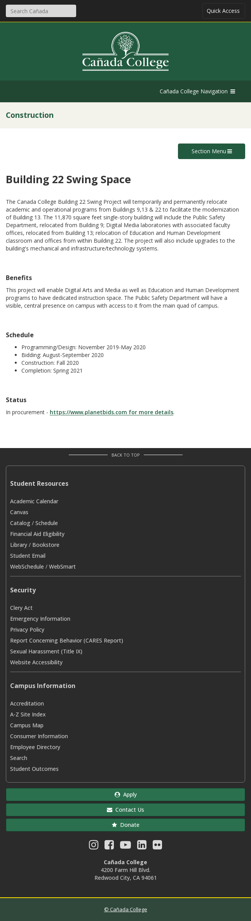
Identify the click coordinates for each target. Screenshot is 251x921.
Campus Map (27, 725)
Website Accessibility (36, 662)
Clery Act (21, 607)
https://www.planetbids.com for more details (111, 412)
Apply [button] (126, 794)
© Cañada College (125, 909)
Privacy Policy (27, 629)
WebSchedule (27, 566)
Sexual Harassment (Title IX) (46, 651)
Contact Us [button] (125, 809)
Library (18, 544)
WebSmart (62, 566)
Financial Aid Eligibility (37, 534)
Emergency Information (40, 618)
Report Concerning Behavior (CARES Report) (66, 640)
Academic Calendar (34, 501)
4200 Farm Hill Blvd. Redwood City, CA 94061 (125, 873)
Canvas (19, 512)
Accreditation (27, 703)
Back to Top (126, 455)
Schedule (46, 523)
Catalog (20, 523)
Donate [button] (125, 824)
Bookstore (45, 544)
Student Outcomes (34, 768)
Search (18, 758)
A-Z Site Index (28, 714)
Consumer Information (39, 736)
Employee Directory (35, 747)
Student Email (27, 555)
